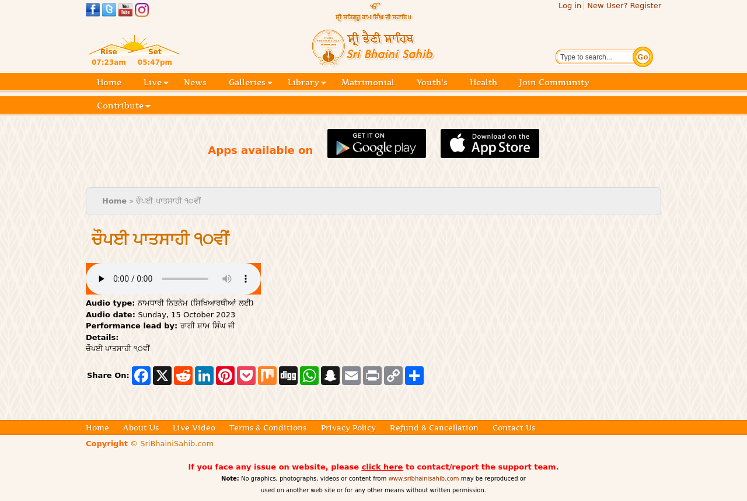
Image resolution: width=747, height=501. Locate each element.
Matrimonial (368, 82)
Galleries (251, 83)
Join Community (554, 82)
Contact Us (514, 427)
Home (109, 82)
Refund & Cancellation (434, 427)
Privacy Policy (348, 427)
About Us (141, 427)
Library (307, 83)
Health (483, 82)
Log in (569, 5)
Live (156, 83)
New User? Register (624, 5)
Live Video (194, 427)
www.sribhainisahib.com (424, 478)
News (195, 82)
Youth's (432, 82)
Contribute (124, 106)
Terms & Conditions (267, 427)
